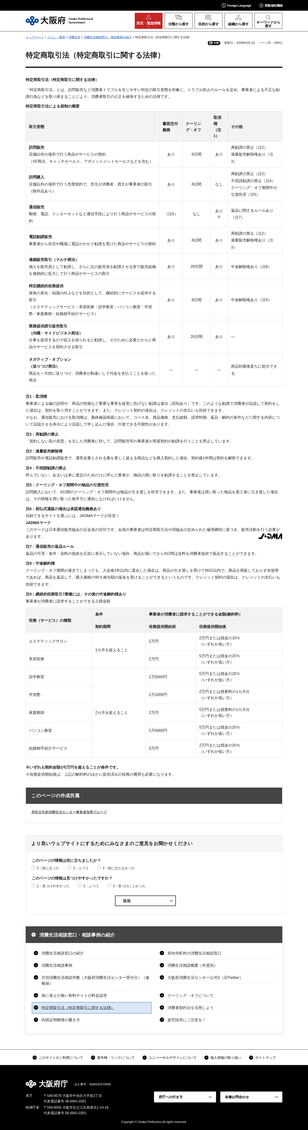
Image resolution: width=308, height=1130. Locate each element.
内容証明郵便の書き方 (60, 1020)
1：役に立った (48, 868)
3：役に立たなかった (118, 868)
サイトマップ (265, 1057)
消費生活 (74, 37)
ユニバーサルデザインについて (173, 1057)
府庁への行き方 (171, 1097)
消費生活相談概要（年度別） (192, 965)
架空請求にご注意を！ (186, 1020)
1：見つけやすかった (53, 886)
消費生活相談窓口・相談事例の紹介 (108, 37)
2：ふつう (81, 868)
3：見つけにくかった (129, 886)
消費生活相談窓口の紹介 (62, 953)
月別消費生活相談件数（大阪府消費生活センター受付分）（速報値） (95, 980)
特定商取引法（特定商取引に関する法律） (78, 1008)
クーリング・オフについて (190, 995)
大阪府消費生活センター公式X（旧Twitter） (205, 977)
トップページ (35, 37)
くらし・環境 (56, 37)
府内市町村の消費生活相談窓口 (194, 953)
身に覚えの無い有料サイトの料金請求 (74, 995)
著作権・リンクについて (116, 1057)
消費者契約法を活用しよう (190, 1008)
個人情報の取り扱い (225, 1057)
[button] (236, 5)
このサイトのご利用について (61, 1057)
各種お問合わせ (237, 1097)
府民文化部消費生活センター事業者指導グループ (69, 812)
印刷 (216, 42)
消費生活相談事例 (56, 965)
